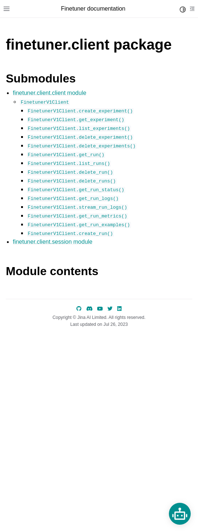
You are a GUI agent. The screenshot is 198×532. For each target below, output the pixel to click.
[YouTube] (100, 309)
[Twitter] (109, 309)
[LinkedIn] (119, 309)
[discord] (89, 309)
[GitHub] (79, 309)
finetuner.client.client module (49, 93)
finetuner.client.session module (52, 242)
